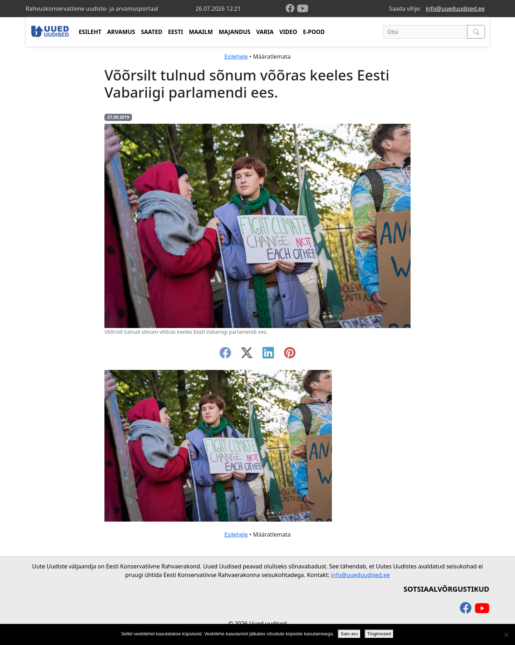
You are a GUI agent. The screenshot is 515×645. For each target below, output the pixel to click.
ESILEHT (90, 32)
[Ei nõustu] (506, 634)
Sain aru (349, 633)
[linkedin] (268, 355)
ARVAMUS (121, 32)
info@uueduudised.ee (455, 9)
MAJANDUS (234, 32)
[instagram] (290, 355)
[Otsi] (425, 32)
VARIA (265, 32)
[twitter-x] (247, 355)
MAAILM (201, 32)
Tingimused (379, 633)
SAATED (151, 32)
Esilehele (236, 56)
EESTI (175, 32)
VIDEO (288, 32)
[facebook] (291, 9)
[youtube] (302, 8)
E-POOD (314, 32)
